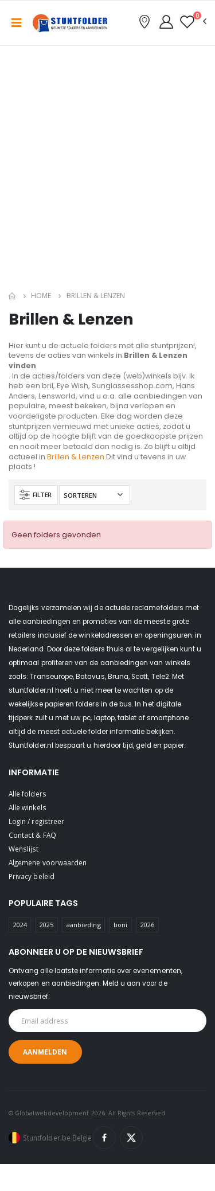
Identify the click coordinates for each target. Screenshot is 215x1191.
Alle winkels (27, 807)
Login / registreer (36, 821)
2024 (20, 924)
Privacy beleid (31, 876)
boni (120, 924)
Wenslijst (24, 848)
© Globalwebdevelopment (50, 1113)
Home (41, 295)
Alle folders (27, 793)
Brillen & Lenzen (75, 457)
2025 (46, 924)
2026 (147, 924)
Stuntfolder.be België (57, 1137)
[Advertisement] (107, 170)
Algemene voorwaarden (48, 862)
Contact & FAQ (32, 834)
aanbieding (84, 924)
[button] (193, 22)
